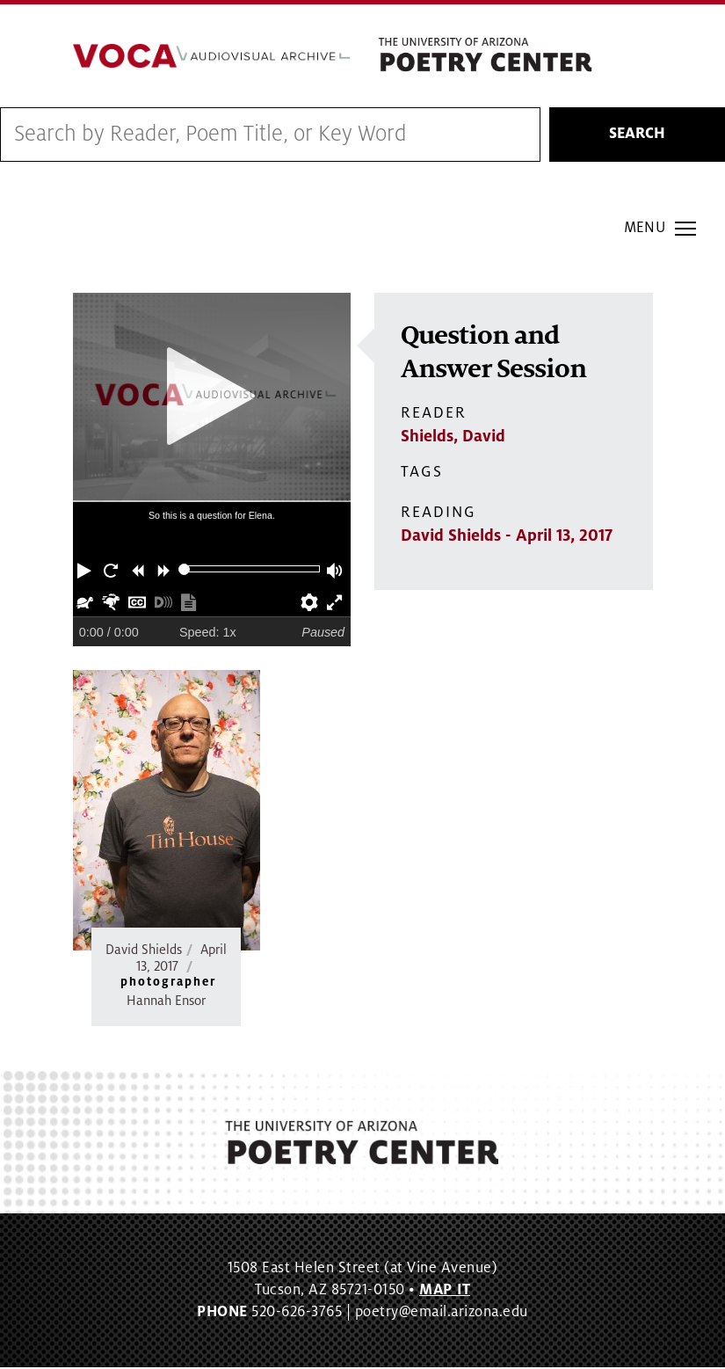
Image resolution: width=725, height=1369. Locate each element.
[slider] (184, 571)
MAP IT (444, 1292)
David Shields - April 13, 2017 (507, 537)
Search (637, 136)
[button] (86, 570)
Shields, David (453, 438)
